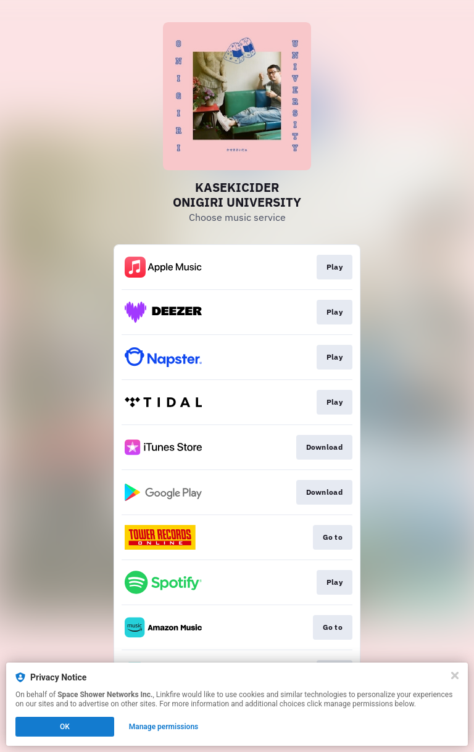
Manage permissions (164, 726)
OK (65, 726)
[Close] (455, 675)
